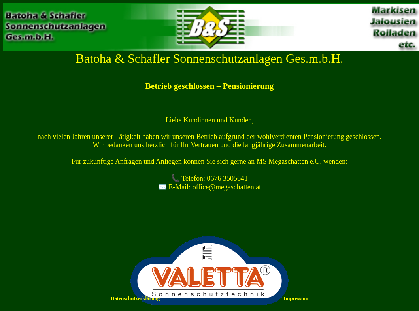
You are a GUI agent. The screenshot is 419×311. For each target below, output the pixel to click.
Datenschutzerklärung (135, 298)
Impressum (295, 298)
